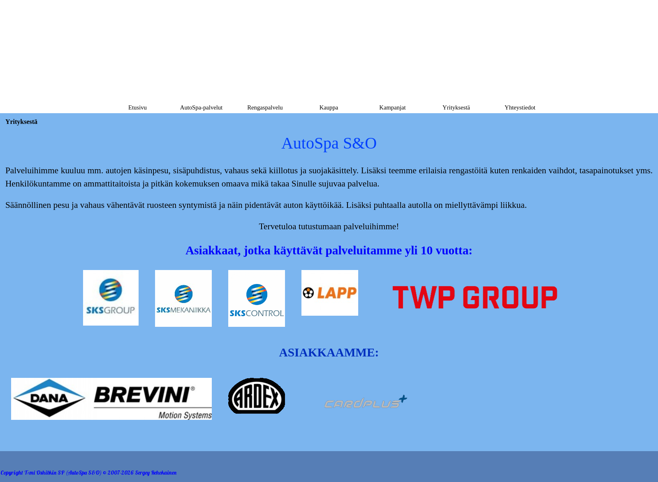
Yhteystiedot (520, 107)
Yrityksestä (456, 107)
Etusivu (137, 107)
